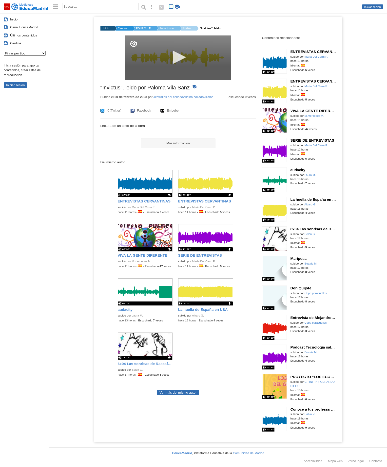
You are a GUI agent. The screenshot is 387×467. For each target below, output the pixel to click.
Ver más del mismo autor (177, 392)
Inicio (14, 19)
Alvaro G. (198, 315)
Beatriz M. (311, 263)
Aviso (356, 461)
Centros (15, 43)
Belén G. (137, 369)
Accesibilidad (313, 461)
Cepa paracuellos (316, 293)
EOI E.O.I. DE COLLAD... (143, 28)
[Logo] (133, 43)
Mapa (335, 461)
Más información (178, 143)
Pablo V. (310, 414)
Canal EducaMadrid (24, 27)
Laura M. (137, 315)
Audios (187, 28)
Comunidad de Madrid (248, 453)
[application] (178, 57)
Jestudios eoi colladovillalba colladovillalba (183, 97)
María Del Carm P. (143, 207)
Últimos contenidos (23, 35)
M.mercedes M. (142, 261)
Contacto (375, 461)
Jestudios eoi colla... (166, 28)
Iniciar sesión (372, 6)
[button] (178, 57)
